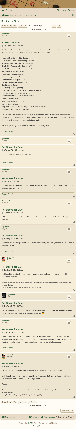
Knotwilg (11, 294)
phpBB (29, 423)
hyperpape (6, 33)
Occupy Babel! (7, 131)
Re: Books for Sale (12, 147)
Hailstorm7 (6, 201)
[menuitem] (8, 10)
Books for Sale (10, 21)
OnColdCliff (11, 258)
